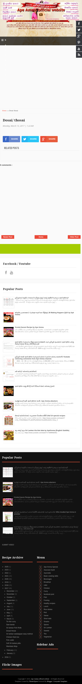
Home (4, 111)
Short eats (47, 619)
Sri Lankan (48, 628)
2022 (7, 573)
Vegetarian (48, 637)
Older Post (74, 237)
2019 (7, 582)
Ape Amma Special (51, 567)
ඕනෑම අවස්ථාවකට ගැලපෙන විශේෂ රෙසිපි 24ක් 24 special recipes (40, 416)
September (11, 600)
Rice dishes (48, 609)
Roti (45, 612)
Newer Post (7, 237)
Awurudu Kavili (49, 570)
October (10, 597)
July (8, 606)
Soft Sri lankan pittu (13, 643)
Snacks (46, 622)
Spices (46, 625)
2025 (7, 567)
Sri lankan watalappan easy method (19, 634)
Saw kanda (10, 625)
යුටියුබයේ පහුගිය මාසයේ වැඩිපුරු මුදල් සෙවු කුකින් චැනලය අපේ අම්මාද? (42, 298)
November (11, 594)
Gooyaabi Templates (60, 681)
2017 (7, 588)
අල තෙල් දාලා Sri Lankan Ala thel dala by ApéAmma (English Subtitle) (42, 430)
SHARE (10, 139)
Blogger (49, 681)
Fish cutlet (10, 640)
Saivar (46, 615)
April (8, 616)
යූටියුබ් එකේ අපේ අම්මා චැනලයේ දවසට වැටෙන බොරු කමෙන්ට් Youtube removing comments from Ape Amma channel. (42, 358)
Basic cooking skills (51, 576)
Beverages (48, 579)
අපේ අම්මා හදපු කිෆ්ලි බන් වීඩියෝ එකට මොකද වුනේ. (35, 386)
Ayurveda (47, 573)
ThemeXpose (33, 681)
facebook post (49, 594)
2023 (7, 570)
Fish (45, 597)
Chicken (47, 588)
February (10, 650)
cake (45, 585)
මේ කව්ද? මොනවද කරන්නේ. (26, 371)
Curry (46, 591)
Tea (45, 634)
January (10, 653)
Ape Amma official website (41, 10)
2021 (7, 576)
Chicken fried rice (12, 637)
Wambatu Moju (11, 646)
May (8, 613)
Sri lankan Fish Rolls (13, 628)
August (9, 603)
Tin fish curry (11, 622)
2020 (7, 579)
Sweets (46, 631)
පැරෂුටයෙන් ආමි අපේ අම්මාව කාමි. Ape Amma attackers (36, 401)
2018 (7, 585)
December (11, 591)
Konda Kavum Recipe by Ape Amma (29, 327)
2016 (7, 657)
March (9, 619)
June (9, 610)
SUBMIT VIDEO (8, 545)
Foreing (46, 600)
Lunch (46, 606)
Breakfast (47, 582)
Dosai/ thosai (14, 120)
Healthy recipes (49, 603)
